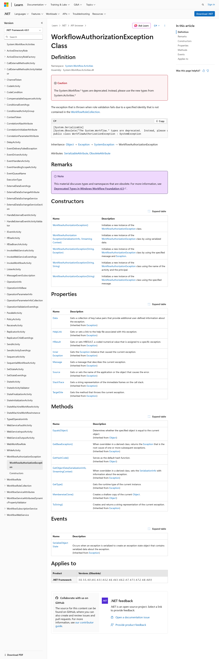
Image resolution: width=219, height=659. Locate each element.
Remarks (182, 36)
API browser (77, 25)
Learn (55, 25)
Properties (183, 45)
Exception (84, 144)
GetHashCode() (61, 457)
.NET (64, 25)
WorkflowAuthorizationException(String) (73, 276)
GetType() (58, 484)
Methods (182, 49)
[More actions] (165, 25)
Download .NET (204, 13)
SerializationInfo (148, 470)
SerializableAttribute (76, 153)
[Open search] (202, 5)
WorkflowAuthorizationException (119, 228)
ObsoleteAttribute (99, 153)
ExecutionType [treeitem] (14, 179)
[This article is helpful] (204, 71)
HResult (57, 341)
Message (57, 362)
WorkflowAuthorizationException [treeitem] (26, 465)
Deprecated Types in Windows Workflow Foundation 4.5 (89, 188)
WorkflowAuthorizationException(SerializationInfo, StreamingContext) (72, 239)
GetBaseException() (63, 444)
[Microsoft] (6, 4)
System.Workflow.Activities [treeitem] (21, 44)
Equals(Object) (60, 430)
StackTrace (58, 382)
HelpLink (57, 331)
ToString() (58, 504)
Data (55, 318)
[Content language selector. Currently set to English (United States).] (19, 655)
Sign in (211, 4)
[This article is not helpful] (208, 71)
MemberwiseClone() (63, 494)
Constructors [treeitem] (16, 473)
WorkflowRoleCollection (85, 112)
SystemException (104, 144)
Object (70, 144)
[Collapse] (42, 23)
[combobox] (23, 30)
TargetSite (58, 392)
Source (56, 372)
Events (181, 54)
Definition (183, 32)
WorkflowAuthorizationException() (70, 225)
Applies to (183, 58)
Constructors (184, 41)
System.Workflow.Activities (79, 65)
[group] (109, 131)
